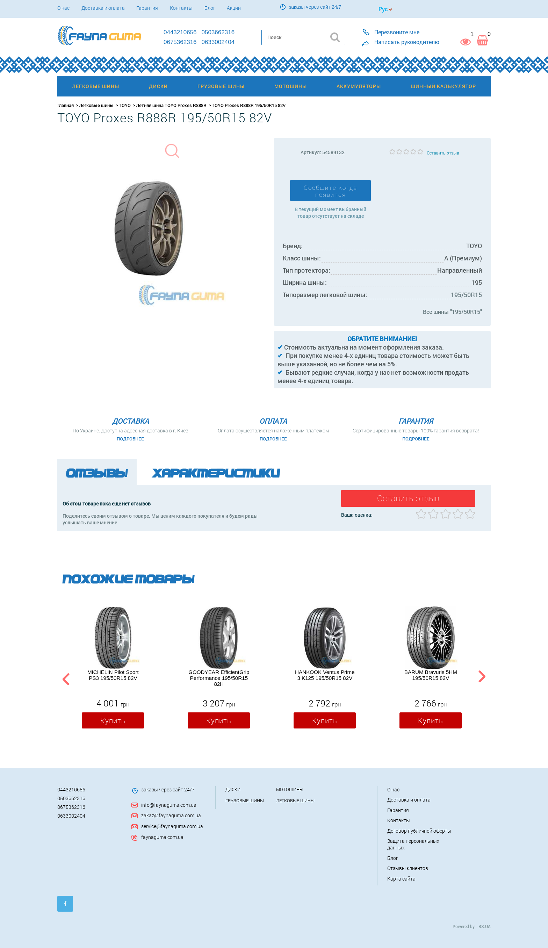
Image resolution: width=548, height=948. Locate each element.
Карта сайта (401, 878)
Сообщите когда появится (330, 191)
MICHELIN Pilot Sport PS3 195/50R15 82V (113, 675)
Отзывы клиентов (407, 868)
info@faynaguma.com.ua (168, 805)
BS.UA (484, 926)
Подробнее (130, 439)
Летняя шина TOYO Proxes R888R (171, 105)
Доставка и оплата (103, 8)
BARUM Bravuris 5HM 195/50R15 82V (430, 675)
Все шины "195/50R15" (452, 311)
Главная (65, 105)
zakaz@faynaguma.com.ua (171, 815)
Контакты (181, 8)
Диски (232, 789)
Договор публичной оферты (419, 830)
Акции (234, 8)
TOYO (125, 105)
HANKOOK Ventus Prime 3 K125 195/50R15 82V (325, 675)
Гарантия (147, 8)
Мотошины (289, 789)
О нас (63, 8)
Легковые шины (96, 105)
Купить (112, 720)
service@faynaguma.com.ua (172, 826)
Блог (209, 8)
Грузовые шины (244, 800)
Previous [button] (65, 678)
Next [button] (481, 678)
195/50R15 (466, 294)
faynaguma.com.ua (162, 837)
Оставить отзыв (443, 153)
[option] (113, 669)
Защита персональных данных (413, 844)
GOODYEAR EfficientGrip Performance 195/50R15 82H (218, 678)
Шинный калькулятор (443, 86)
